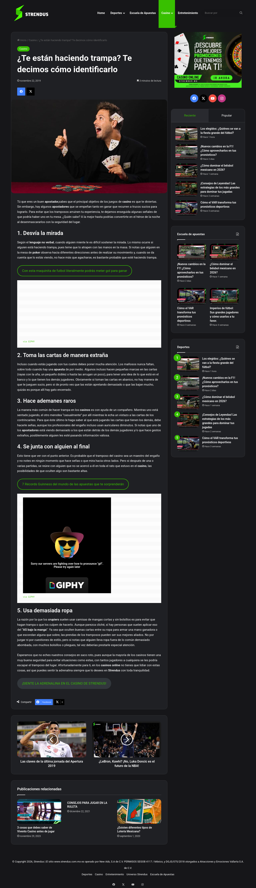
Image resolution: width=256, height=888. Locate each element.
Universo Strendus (137, 874)
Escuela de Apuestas (143, 13)
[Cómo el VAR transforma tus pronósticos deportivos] (188, 215)
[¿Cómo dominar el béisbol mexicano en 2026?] (188, 174)
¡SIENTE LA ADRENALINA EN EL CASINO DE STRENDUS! (64, 683)
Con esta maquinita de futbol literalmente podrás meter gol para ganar (74, 271)
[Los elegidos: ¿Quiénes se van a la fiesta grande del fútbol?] (188, 135)
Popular (227, 115)
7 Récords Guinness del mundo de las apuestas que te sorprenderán (73, 484)
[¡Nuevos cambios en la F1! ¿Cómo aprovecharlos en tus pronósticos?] (188, 155)
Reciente (190, 115)
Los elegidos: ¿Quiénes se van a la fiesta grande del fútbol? (218, 134)
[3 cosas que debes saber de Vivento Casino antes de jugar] (39, 811)
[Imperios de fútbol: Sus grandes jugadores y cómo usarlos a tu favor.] (224, 305)
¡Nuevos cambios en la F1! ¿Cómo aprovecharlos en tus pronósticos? (220, 154)
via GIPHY (29, 341)
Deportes (116, 13)
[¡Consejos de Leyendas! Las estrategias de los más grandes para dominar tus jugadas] (188, 192)
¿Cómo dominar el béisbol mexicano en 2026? (223, 277)
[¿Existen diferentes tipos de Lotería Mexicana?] (139, 811)
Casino (165, 13)
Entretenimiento (188, 13)
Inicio (21, 40)
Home (101, 13)
